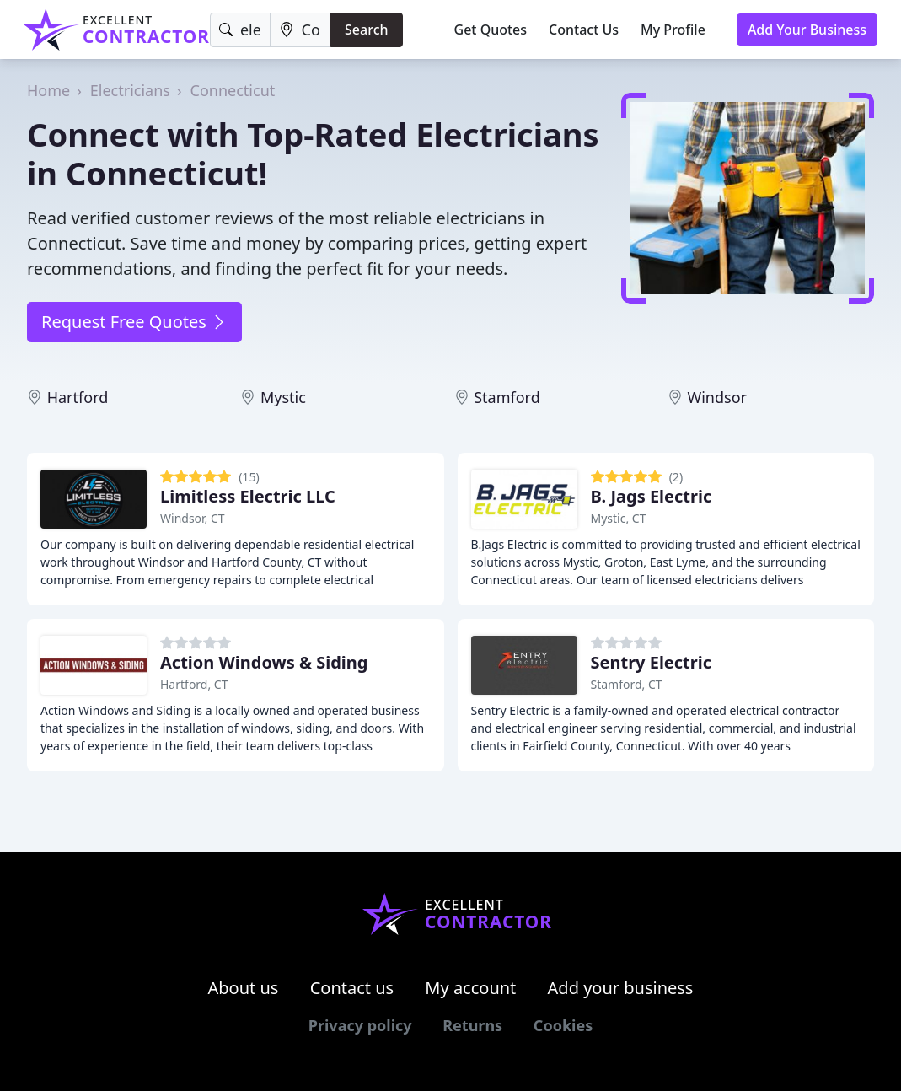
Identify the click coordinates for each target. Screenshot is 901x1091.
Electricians (130, 90)
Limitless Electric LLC (247, 496)
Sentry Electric (651, 662)
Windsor (717, 397)
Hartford (78, 397)
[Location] (301, 30)
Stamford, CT (626, 684)
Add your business (621, 987)
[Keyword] (240, 30)
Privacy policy (360, 1025)
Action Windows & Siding (263, 662)
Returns (472, 1025)
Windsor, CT (192, 518)
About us (243, 987)
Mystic (283, 397)
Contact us (352, 987)
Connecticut (233, 90)
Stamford (507, 397)
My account (470, 987)
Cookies (563, 1025)
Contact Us (584, 29)
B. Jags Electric (651, 496)
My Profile (673, 29)
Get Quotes (491, 29)
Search (366, 29)
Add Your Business (807, 29)
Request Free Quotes (134, 321)
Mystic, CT (618, 518)
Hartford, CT (194, 684)
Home (48, 90)
